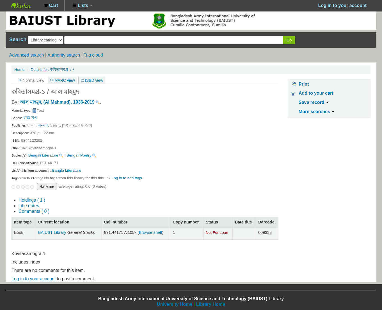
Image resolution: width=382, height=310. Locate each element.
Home (19, 69)
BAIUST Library (25, 5)
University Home (174, 304)
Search (17, 39)
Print (304, 84)
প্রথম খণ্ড (30, 118)
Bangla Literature (66, 170)
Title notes (29, 205)
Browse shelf (150, 232)
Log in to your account (34, 278)
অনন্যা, (43, 125)
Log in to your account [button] (342, 5)
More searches (316, 111)
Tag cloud (93, 55)
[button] (50, 5)
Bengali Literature (43, 155)
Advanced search (26, 55)
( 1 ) (32, 200)
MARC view (64, 80)
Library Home (210, 304)
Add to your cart (316, 93)
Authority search (63, 55)
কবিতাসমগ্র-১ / (52, 69)
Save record (313, 102)
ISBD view (94, 80)
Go (289, 40)
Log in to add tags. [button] (127, 178)
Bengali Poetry (79, 155)
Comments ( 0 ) (34, 211)
